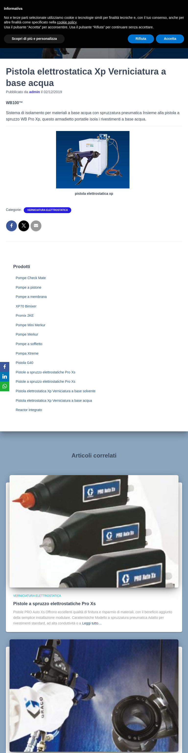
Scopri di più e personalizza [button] (34, 39)
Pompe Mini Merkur (30, 325)
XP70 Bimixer (26, 306)
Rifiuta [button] (141, 39)
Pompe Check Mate (31, 278)
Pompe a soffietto (29, 344)
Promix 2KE (25, 315)
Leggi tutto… (92, 623)
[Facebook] (4, 367)
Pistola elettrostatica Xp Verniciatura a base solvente (55, 391)
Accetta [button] (170, 39)
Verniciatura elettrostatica (47, 210)
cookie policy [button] (66, 22)
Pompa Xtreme (27, 353)
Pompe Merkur (27, 334)
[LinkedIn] (4, 377)
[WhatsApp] (4, 386)
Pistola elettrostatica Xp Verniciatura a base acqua (54, 401)
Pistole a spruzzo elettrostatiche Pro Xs (45, 372)
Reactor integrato (29, 410)
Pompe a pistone (28, 287)
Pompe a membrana (31, 297)
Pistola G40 (24, 363)
